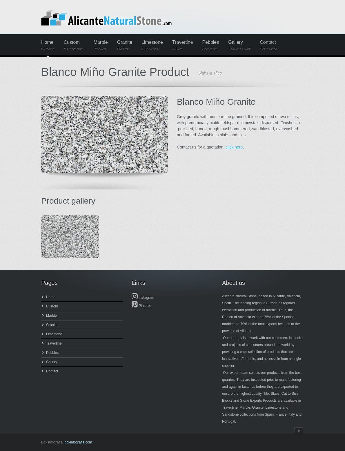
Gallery (239, 45)
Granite (124, 45)
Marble (101, 45)
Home (48, 45)
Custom (74, 45)
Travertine (182, 45)
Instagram (143, 298)
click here (234, 147)
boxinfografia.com (78, 442)
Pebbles (210, 45)
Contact (268, 45)
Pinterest (142, 306)
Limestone (152, 45)
